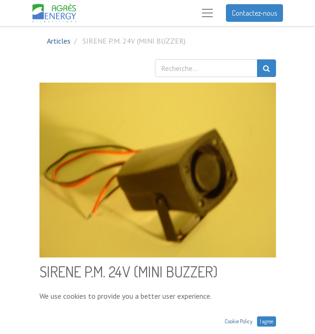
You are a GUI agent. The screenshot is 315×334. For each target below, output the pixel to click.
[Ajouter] (89, 312)
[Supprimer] (48, 312)
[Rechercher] (266, 68)
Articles (59, 40)
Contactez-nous (254, 13)
